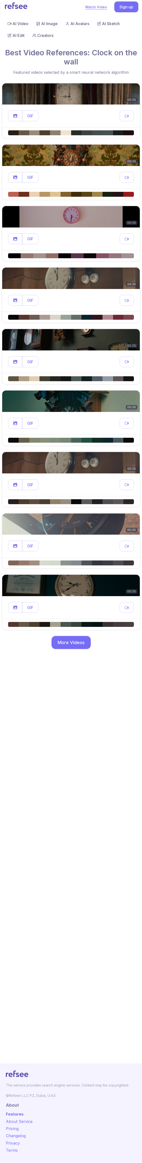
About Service (19, 1121)
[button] (15, 115)
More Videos (71, 642)
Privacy (13, 1143)
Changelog (16, 1135)
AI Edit (16, 35)
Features (15, 1114)
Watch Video (96, 7)
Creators (42, 35)
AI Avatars (77, 23)
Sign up (126, 6)
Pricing (12, 1128)
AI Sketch (108, 23)
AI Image (47, 23)
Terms (12, 1150)
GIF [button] (30, 115)
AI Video (18, 23)
